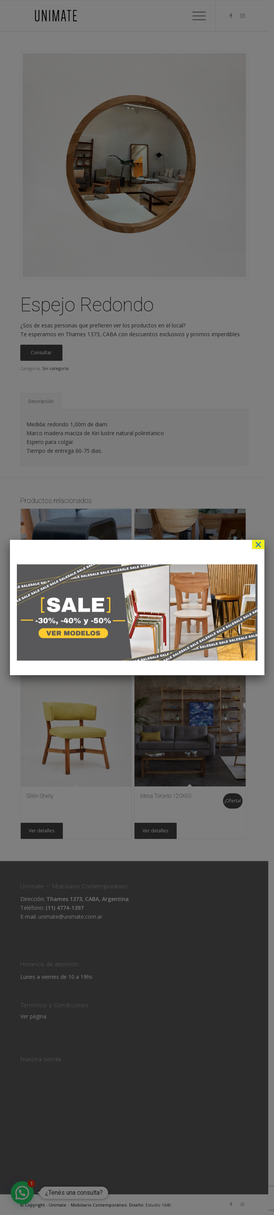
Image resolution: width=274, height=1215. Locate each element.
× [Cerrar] (258, 544)
